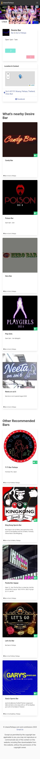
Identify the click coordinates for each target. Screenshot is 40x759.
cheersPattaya (7, 2)
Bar (12, 33)
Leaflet (31, 85)
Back (4, 22)
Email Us (20, 730)
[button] (20, 76)
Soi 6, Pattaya (21, 33)
